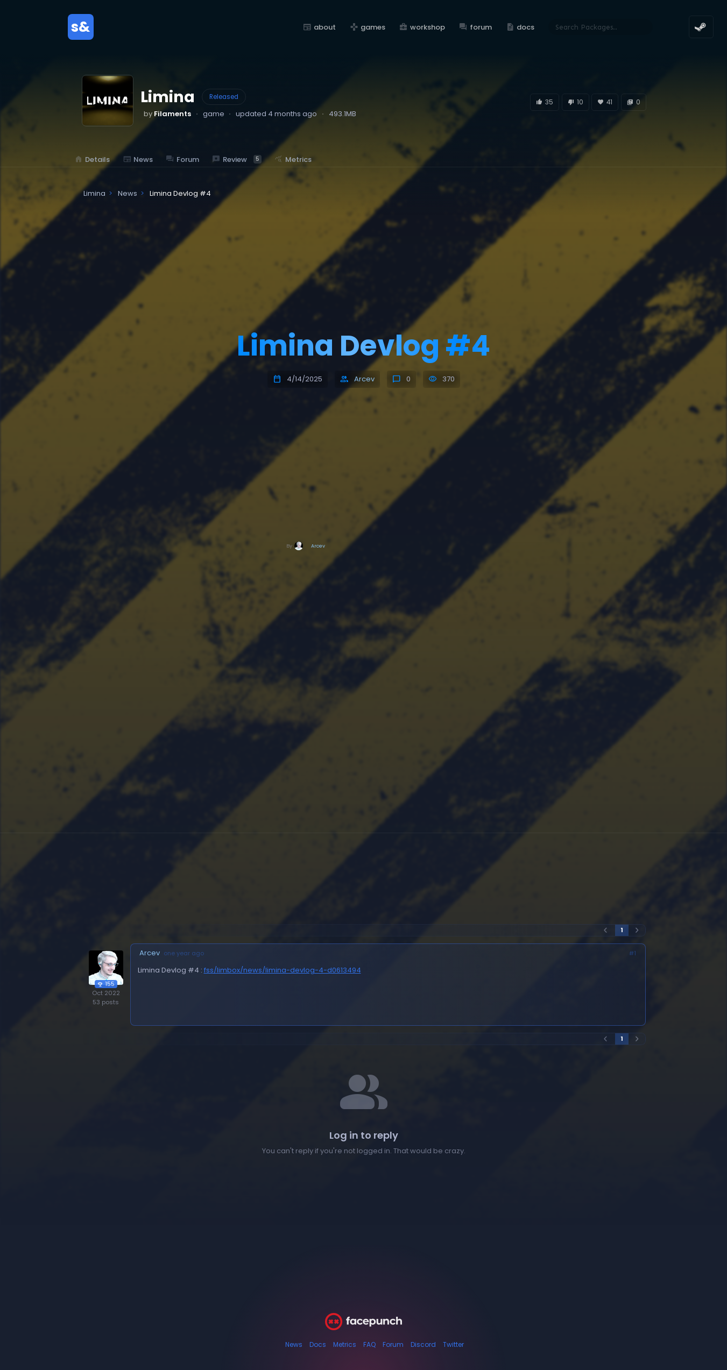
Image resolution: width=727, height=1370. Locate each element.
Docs (317, 1344)
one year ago (184, 953)
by (167, 114)
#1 (632, 953)
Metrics (344, 1344)
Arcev (364, 379)
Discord (423, 1344)
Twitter (453, 1344)
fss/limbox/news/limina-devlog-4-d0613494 (282, 970)
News (293, 1344)
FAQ (369, 1344)
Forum (393, 1344)
